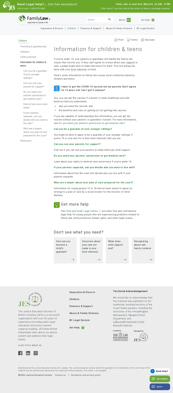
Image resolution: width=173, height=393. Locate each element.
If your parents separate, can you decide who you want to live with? (35, 118)
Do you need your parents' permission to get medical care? (34, 95)
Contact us (60, 375)
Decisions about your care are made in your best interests (91, 246)
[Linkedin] (28, 354)
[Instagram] (36, 354)
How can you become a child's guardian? (63, 246)
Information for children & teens (33, 64)
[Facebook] (20, 354)
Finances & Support (91, 28)
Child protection (28, 57)
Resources (25, 141)
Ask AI (156, 387)
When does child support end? (115, 245)
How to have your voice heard (35, 106)
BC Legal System (146, 28)
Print (120, 39)
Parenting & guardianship (33, 46)
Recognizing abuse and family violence (142, 245)
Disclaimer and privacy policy (86, 375)
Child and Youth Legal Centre (82, 211)
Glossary (150, 39)
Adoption (24, 51)
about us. (37, 345)
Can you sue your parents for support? (33, 85)
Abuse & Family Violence (119, 28)
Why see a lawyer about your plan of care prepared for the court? (35, 132)
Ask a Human (159, 379)
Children (71, 28)
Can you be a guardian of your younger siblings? (35, 74)
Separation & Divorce (52, 28)
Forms (134, 39)
